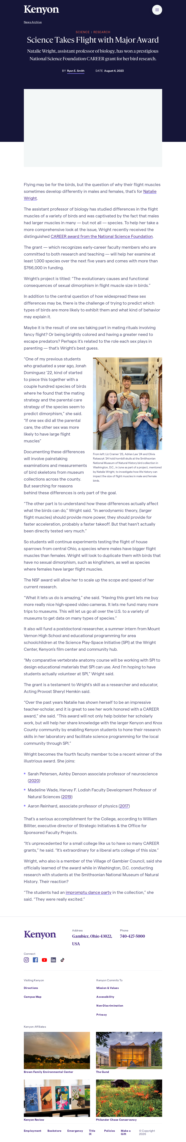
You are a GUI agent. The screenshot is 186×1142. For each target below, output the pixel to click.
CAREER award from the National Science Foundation (102, 236)
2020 (34, 780)
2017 (124, 805)
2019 (66, 796)
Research (101, 32)
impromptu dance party (88, 892)
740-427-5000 (132, 936)
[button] (157, 10)
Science (83, 32)
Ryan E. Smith (75, 70)
